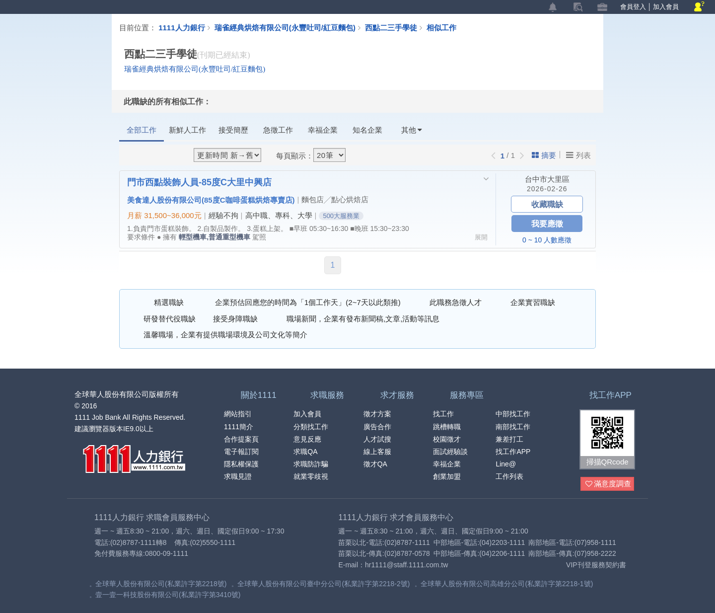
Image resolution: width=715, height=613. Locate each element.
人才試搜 (377, 439)
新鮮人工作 (187, 130)
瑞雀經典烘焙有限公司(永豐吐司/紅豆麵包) (285, 27)
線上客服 (377, 452)
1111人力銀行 (181, 27)
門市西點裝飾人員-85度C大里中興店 (199, 182)
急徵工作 (278, 130)
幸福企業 (323, 130)
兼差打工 (509, 439)
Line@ (506, 464)
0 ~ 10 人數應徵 (547, 240)
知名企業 (367, 130)
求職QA (305, 452)
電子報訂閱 (241, 452)
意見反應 (307, 439)
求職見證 (238, 476)
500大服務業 (341, 216)
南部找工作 (513, 427)
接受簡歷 (233, 130)
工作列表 (509, 476)
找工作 (443, 414)
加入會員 (666, 6)
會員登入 (633, 6)
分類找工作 (310, 427)
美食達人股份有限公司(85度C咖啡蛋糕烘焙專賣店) (211, 200)
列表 (578, 155)
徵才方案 (377, 414)
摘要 (544, 155)
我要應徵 (547, 223)
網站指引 (238, 414)
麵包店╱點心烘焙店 (334, 199)
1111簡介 (238, 427)
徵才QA (375, 464)
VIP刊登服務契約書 (596, 565)
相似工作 (441, 27)
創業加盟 (447, 476)
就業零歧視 (310, 476)
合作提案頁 (241, 439)
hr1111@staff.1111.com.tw (406, 565)
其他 (411, 130)
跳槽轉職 (447, 427)
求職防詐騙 (310, 464)
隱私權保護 (241, 464)
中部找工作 (513, 414)
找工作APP (513, 452)
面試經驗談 (450, 452)
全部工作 (141, 130)
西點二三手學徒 (396, 27)
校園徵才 (447, 439)
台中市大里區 (547, 179)
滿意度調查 (608, 484)
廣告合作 (377, 427)
